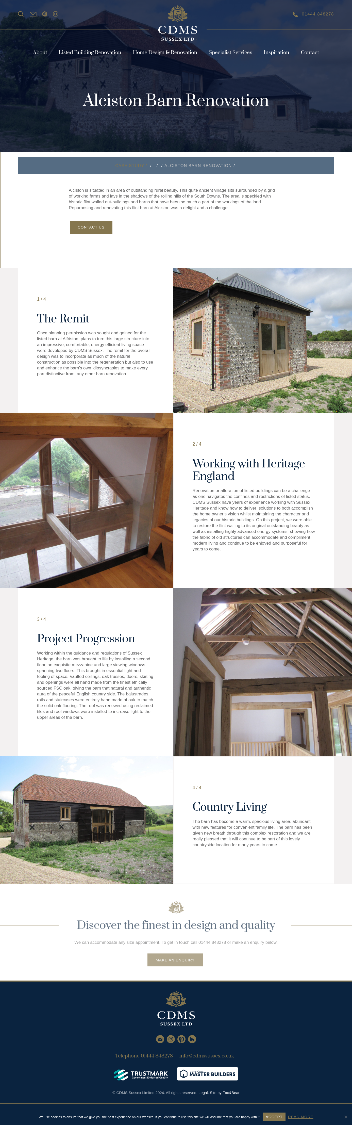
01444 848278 (313, 14)
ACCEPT (274, 1117)
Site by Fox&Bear (225, 1092)
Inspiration (276, 52)
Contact (310, 52)
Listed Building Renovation (90, 52)
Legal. (204, 1092)
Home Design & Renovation (165, 52)
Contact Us (91, 227)
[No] (345, 1116)
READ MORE (300, 1117)
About (40, 52)
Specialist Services (230, 52)
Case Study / (131, 166)
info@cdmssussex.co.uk (206, 1056)
